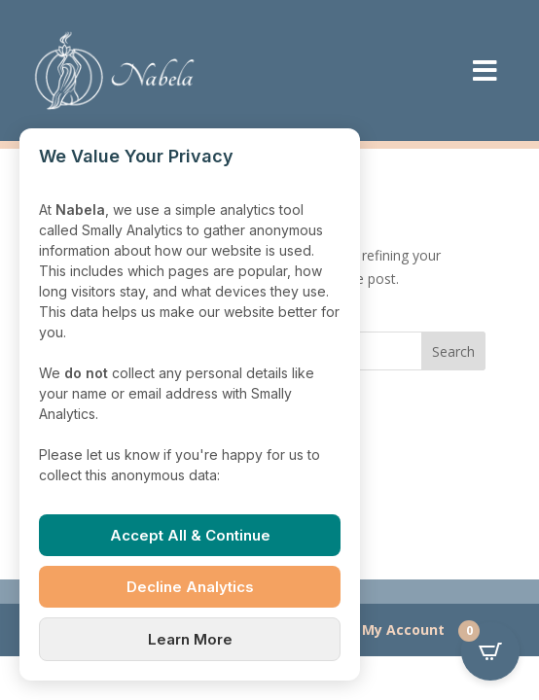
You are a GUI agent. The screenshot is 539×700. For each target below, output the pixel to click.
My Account (403, 629)
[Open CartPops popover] (490, 651)
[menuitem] (485, 70)
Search (453, 351)
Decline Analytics (190, 587)
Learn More (190, 639)
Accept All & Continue (190, 535)
